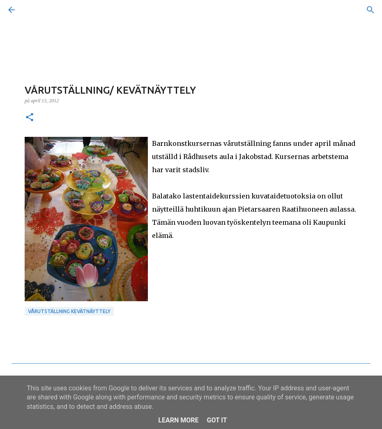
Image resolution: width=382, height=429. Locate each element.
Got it (217, 420)
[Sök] (34, 10)
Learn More (178, 420)
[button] (30, 118)
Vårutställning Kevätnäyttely (69, 311)
